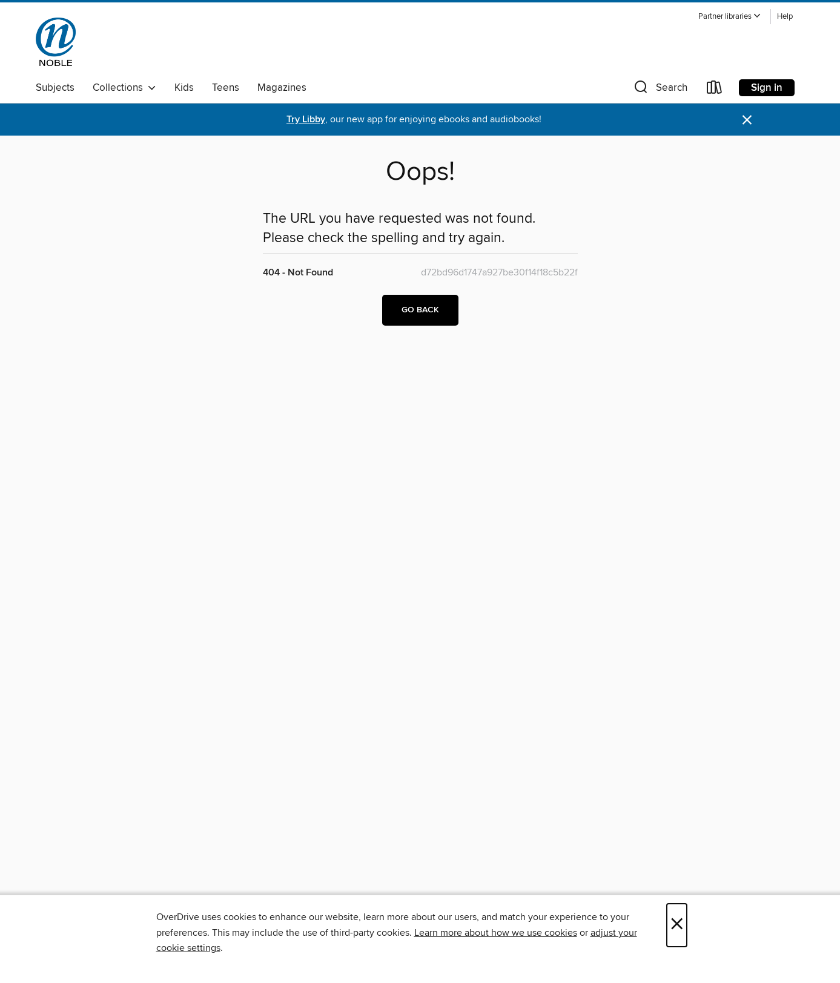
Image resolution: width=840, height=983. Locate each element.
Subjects (55, 87)
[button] (729, 16)
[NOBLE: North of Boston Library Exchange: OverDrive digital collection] (56, 41)
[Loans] (714, 90)
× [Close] (676, 925)
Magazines (281, 87)
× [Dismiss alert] (747, 120)
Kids (184, 87)
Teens (225, 87)
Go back (420, 309)
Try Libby (305, 119)
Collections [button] (124, 87)
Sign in (766, 87)
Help (785, 16)
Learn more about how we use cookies (495, 933)
